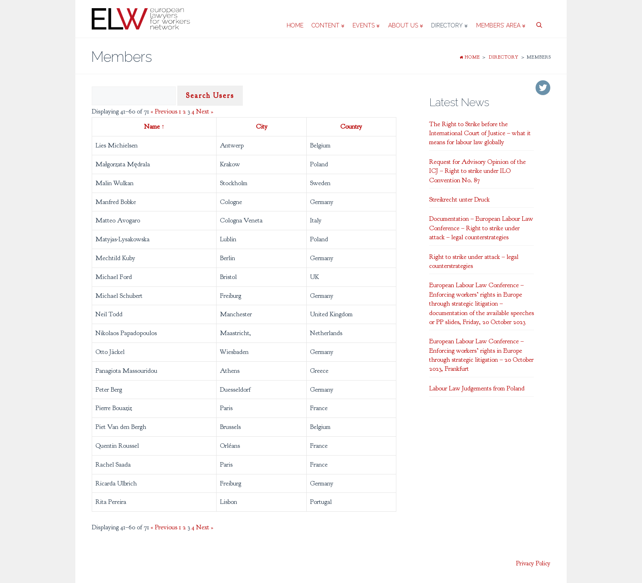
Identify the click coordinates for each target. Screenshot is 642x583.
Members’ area (500, 25)
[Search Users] (134, 95)
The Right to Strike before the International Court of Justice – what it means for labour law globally (480, 133)
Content (328, 25)
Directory (449, 25)
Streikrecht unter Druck (459, 199)
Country (351, 126)
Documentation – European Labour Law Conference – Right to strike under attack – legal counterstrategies (481, 228)
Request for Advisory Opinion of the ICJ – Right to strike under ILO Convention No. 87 (477, 171)
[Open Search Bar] (537, 19)
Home (295, 25)
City (261, 126)
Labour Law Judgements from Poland (476, 388)
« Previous (164, 111)
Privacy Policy (533, 563)
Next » (204, 111)
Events (366, 25)
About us (405, 25)
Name (154, 126)
